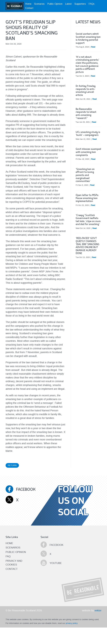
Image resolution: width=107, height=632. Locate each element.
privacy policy (71, 623)
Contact (29, 8)
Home (28, 4)
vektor (98, 610)
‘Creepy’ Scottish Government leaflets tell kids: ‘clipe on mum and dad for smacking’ (88, 220)
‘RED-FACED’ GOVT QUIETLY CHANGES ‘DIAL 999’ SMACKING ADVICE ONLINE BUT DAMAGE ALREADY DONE (87, 246)
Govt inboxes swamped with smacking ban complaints (88, 152)
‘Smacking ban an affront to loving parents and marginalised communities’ (85, 175)
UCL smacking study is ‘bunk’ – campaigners (88, 134)
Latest (68, 4)
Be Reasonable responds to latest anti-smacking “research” (86, 114)
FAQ (8, 556)
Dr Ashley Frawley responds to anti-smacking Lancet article (86, 91)
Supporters (80, 4)
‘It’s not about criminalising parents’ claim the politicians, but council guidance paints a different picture (87, 64)
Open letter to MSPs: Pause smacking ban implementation (87, 198)
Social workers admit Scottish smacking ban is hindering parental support (88, 38)
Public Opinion (54, 4)
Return (12, 465)
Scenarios (39, 4)
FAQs (91, 4)
